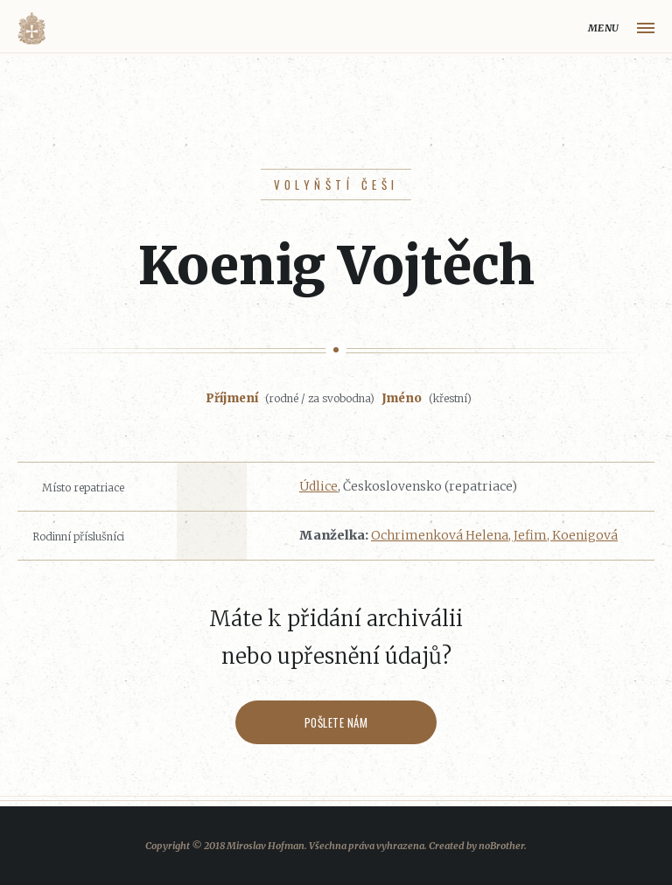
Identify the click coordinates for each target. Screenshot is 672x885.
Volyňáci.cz (32, 28)
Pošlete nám (336, 722)
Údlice (318, 486)
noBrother (501, 846)
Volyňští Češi (336, 184)
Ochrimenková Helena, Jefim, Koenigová (494, 535)
